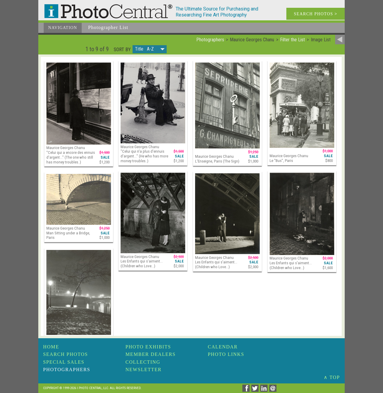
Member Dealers (150, 354)
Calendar (223, 346)
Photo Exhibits (148, 346)
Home (51, 346)
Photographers (66, 369)
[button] (150, 49)
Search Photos (65, 354)
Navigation (62, 27)
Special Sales (63, 362)
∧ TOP (332, 377)
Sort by (122, 49)
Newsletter (143, 369)
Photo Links (226, 354)
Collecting (142, 362)
